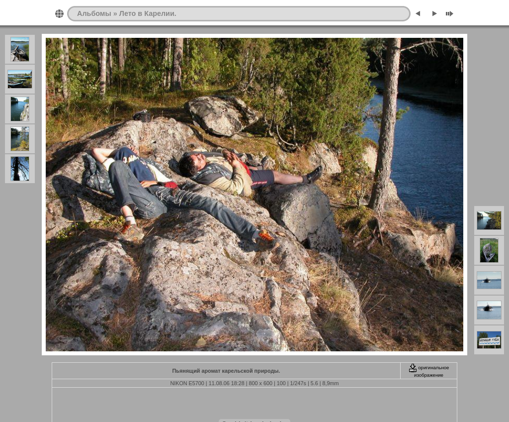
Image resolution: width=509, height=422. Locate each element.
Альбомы (94, 13)
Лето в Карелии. (147, 13)
